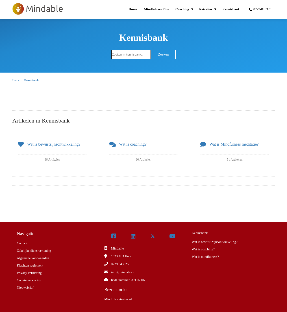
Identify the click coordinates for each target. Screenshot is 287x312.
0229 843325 (120, 264)
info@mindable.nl (123, 272)
